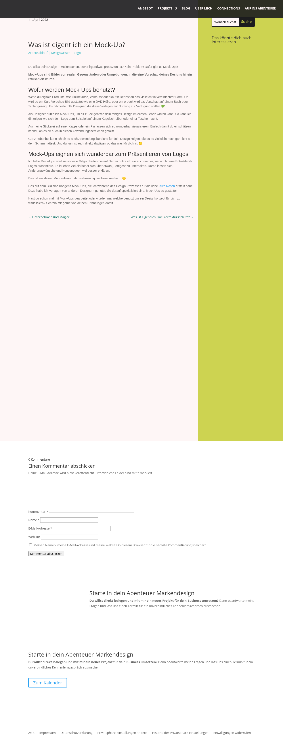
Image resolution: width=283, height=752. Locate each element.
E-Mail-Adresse (40, 488)
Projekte (165, 8)
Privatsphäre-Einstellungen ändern (122, 693)
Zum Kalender (47, 642)
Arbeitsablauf (38, 53)
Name (34, 479)
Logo (77, 53)
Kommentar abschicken (46, 513)
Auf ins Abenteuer (260, 8)
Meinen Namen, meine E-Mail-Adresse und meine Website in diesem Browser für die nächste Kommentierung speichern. (120, 505)
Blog (186, 8)
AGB (31, 693)
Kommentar (38, 471)
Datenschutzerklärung (76, 693)
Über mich (203, 8)
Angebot (145, 8)
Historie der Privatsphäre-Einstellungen (180, 693)
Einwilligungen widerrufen (232, 693)
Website (34, 496)
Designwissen (61, 53)
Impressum (47, 693)
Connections (228, 8)
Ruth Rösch (167, 186)
